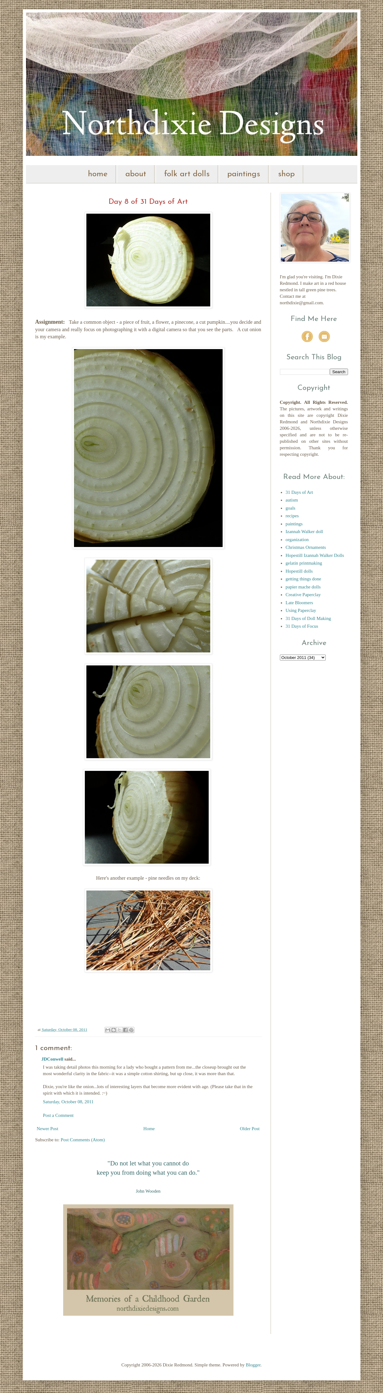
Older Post (250, 1128)
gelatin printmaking (303, 563)
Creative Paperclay (303, 594)
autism (291, 500)
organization (297, 539)
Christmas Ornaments (305, 547)
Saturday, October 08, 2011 (68, 1101)
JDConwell (52, 1059)
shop (286, 174)
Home (149, 1128)
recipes (291, 515)
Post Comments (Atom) (83, 1139)
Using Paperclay (300, 610)
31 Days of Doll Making (308, 618)
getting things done (303, 578)
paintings (243, 174)
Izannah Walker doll (304, 531)
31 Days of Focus (301, 626)
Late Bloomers (299, 602)
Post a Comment (58, 1115)
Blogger (253, 1364)
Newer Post (48, 1128)
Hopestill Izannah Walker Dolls (314, 555)
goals (290, 508)
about (135, 174)
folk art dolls (187, 174)
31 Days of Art (299, 492)
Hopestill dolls (299, 571)
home (97, 174)
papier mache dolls (302, 586)
